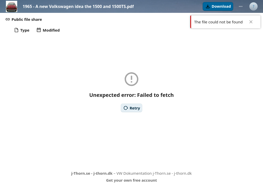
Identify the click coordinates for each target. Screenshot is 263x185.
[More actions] (240, 6)
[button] (218, 6)
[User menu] (253, 6)
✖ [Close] (251, 21)
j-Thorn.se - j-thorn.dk (92, 173)
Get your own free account (131, 180)
